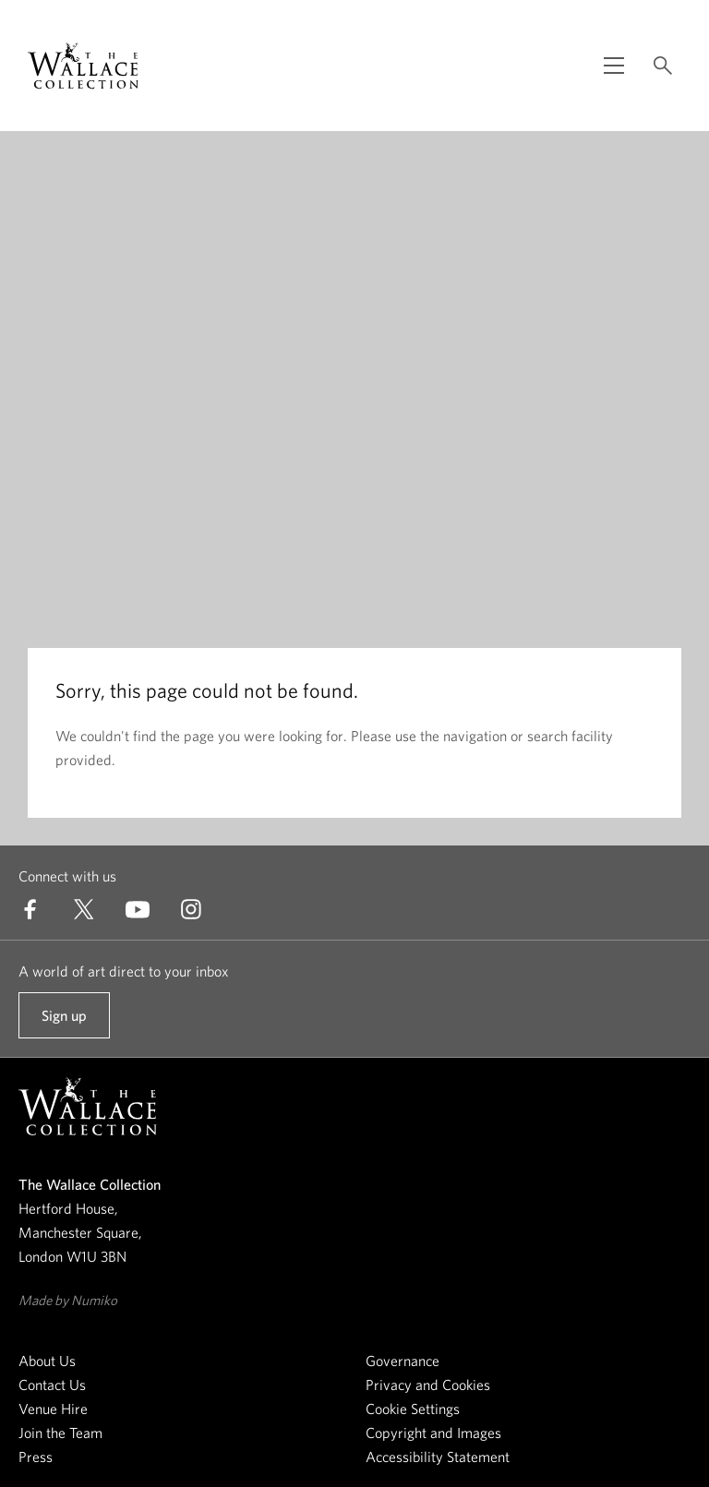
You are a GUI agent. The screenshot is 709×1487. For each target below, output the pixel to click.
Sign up (64, 1022)
